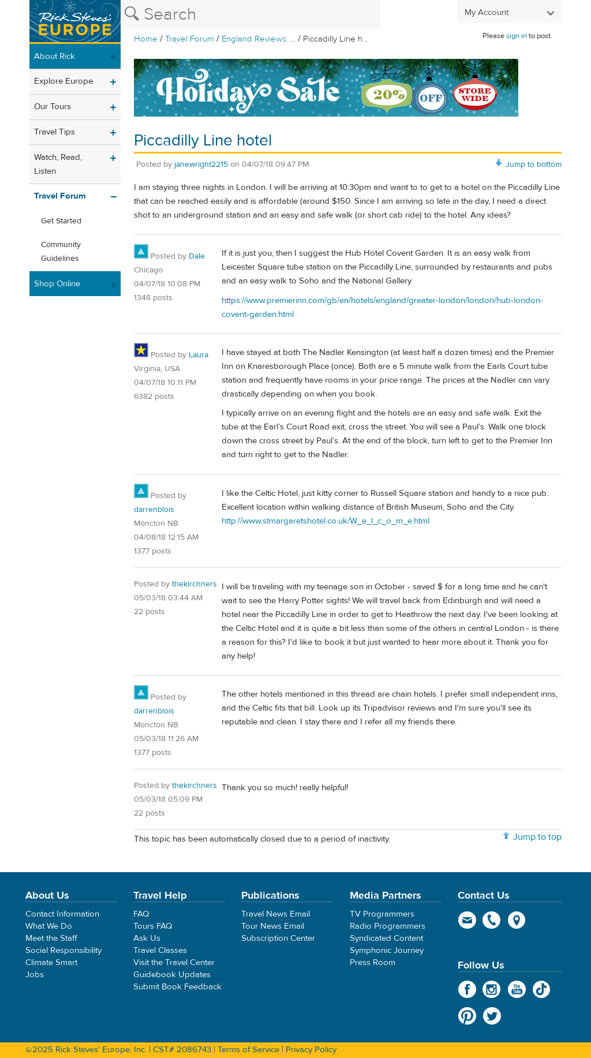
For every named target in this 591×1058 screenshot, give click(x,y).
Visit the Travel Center (174, 962)
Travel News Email (275, 914)
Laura (198, 355)
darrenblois (154, 509)
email (467, 920)
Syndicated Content (386, 938)
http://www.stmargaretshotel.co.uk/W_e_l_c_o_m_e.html (325, 520)
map (516, 920)
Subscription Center (278, 938)
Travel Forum (189, 38)
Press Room (372, 962)
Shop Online (57, 283)
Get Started (61, 221)
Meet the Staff (51, 938)
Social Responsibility (63, 950)
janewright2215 (201, 164)
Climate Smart (51, 962)
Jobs (34, 974)
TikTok (541, 989)
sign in (516, 35)
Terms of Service (248, 1049)
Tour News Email (272, 926)
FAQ (141, 914)
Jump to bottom (534, 164)
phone (492, 920)
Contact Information (62, 914)
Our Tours (52, 106)
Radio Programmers (387, 926)
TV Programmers (382, 914)
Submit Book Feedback (177, 986)
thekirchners (194, 584)
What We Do (48, 926)
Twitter (492, 1016)
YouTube (516, 989)
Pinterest (467, 1016)
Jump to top (537, 837)
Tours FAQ (152, 926)
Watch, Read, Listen (58, 164)
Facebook (467, 989)
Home (146, 38)
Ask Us (146, 938)
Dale (197, 256)
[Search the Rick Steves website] (250, 14)
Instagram (492, 989)
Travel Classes (160, 950)
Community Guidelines (61, 252)
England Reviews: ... (259, 38)
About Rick (54, 56)
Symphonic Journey (387, 950)
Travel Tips (54, 131)
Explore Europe (63, 81)
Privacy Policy (311, 1049)
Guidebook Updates (172, 974)
